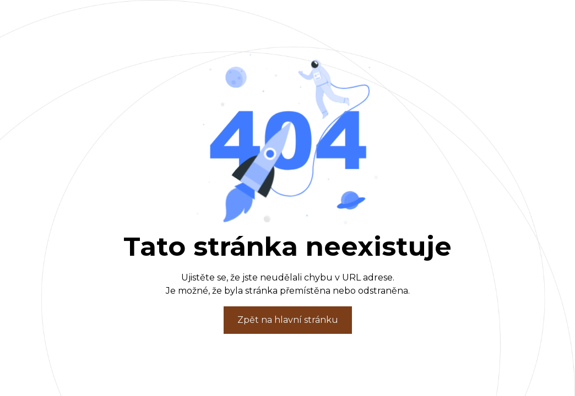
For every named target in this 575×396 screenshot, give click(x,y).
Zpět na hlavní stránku (287, 320)
